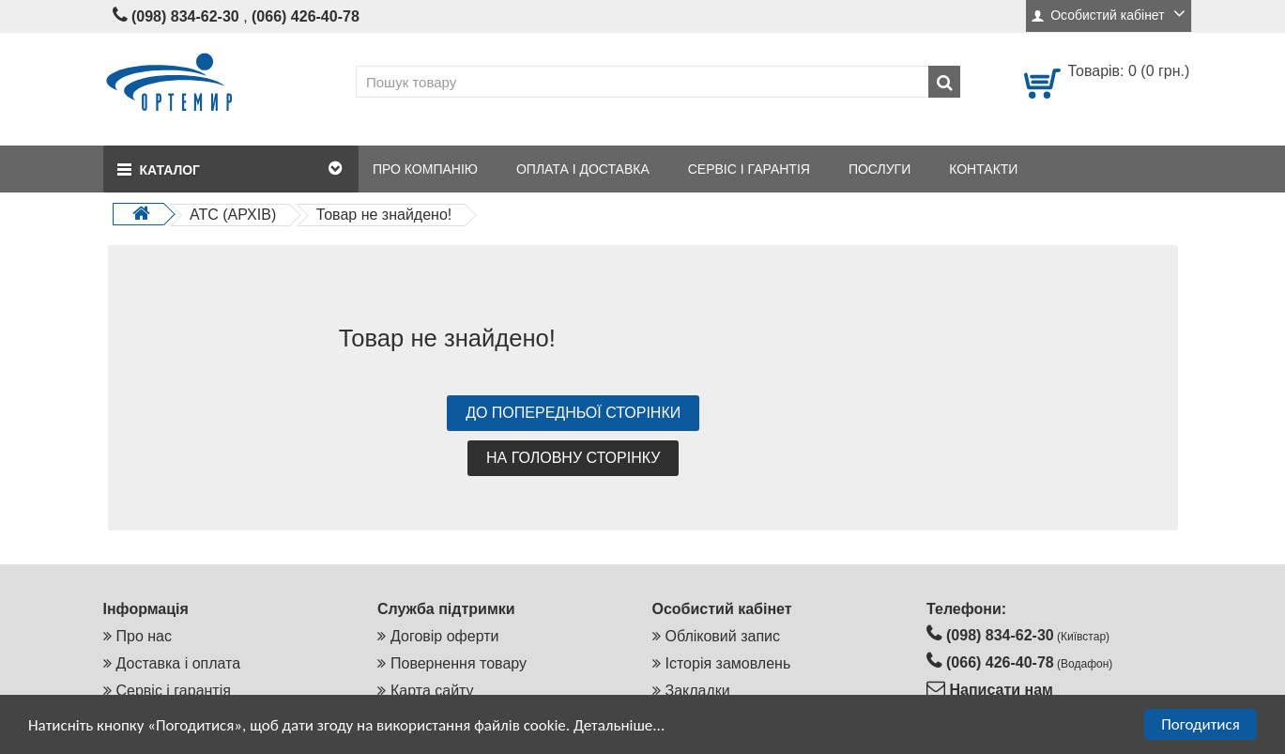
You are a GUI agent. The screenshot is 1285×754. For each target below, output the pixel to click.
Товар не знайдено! (384, 215)
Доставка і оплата (178, 663)
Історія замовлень (728, 663)
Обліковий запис (723, 636)
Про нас (144, 636)
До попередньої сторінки (573, 413)
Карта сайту (432, 691)
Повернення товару (458, 663)
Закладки (697, 691)
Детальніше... (619, 725)
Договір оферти (444, 636)
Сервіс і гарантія (173, 691)
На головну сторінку (573, 458)
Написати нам (999, 690)
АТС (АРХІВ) (233, 215)
